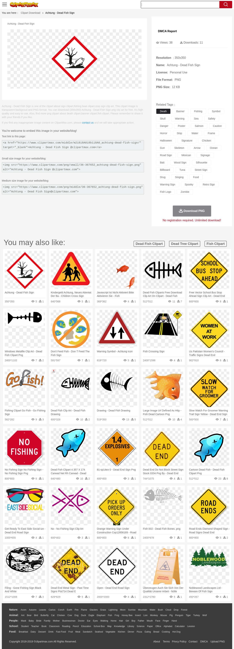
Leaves (42, 610)
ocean (214, 147)
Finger (166, 621)
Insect (138, 615)
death (163, 111)
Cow (69, 615)
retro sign (209, 184)
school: (13, 626)
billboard (165, 169)
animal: (13, 615)
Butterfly (45, 615)
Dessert (42, 632)
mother (56, 621)
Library (130, 626)
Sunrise (132, 610)
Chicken (61, 615)
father (141, 621)
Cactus (52, 610)
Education (86, 626)
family (47, 621)
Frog (117, 615)
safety (211, 118)
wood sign (180, 162)
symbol (216, 111)
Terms (166, 641)
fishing (198, 111)
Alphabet (168, 626)
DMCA (203, 641)
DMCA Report (167, 31)
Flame (84, 610)
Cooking (166, 632)
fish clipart (216, 244)
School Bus (99, 626)
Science (141, 626)
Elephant (101, 615)
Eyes (95, 621)
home (113, 621)
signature (186, 140)
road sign (166, 155)
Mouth (150, 621)
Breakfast (23, 632)
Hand (174, 621)
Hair (121, 621)
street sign (201, 169)
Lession (191, 626)
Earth (69, 610)
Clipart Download (30, 12)
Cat (53, 615)
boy (133, 621)
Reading (66, 626)
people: (13, 620)
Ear (88, 621)
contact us (88, 122)
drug (162, 177)
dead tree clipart (184, 244)
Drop (176, 610)
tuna (182, 169)
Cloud (168, 610)
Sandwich (87, 632)
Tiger (188, 615)
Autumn (32, 610)
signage (205, 155)
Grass (103, 610)
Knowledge (119, 626)
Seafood (99, 632)
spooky (189, 184)
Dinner (131, 632)
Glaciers (94, 610)
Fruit (70, 632)
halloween (166, 140)
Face (157, 621)
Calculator (180, 626)
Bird (36, 615)
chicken (206, 140)
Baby (31, 621)
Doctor (81, 621)
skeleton (179, 147)
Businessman (69, 621)
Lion (146, 615)
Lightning (113, 610)
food (196, 177)
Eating (148, 632)
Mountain (142, 610)
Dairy (33, 632)
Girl (127, 621)
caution (217, 125)
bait (162, 162)
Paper (150, 626)
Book (43, 626)
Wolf (204, 615)
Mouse (163, 615)
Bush (160, 610)
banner (180, 111)
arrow (197, 147)
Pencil (76, 626)
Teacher (35, 626)
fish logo (165, 191)
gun (162, 147)
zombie (185, 191)
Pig (171, 615)
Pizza (139, 632)
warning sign (167, 184)
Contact (193, 641)
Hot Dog (176, 632)
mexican (186, 155)
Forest (184, 610)
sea (196, 118)
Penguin (179, 615)
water (194, 133)
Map (109, 626)
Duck (83, 615)
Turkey (196, 615)
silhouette (201, 162)
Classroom (54, 626)
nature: (13, 609)
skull (162, 118)
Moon (123, 610)
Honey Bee (127, 615)
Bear (29, 615)
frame (211, 133)
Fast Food (61, 632)
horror (163, 133)
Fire (76, 610)
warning (179, 118)
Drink (51, 632)
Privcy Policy (179, 641)
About (156, 641)
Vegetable (110, 632)
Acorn (23, 610)
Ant (22, 615)
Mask (23, 621)
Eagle (91, 615)
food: (12, 631)
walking (104, 621)
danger (164, 125)
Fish (110, 615)
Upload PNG (217, 641)
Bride (38, 621)
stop (179, 133)
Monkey (154, 615)
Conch (61, 610)
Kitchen (121, 632)
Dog (76, 615)
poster (181, 125)
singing (179, 177)
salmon (199, 125)
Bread (156, 632)
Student (25, 626)
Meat (77, 632)
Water (152, 610)
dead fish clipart (149, 244)
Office (158, 626)
